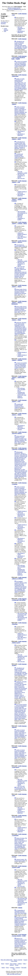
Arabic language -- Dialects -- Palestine (19, 359)
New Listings (13, 963)
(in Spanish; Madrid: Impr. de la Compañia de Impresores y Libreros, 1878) (20, 921)
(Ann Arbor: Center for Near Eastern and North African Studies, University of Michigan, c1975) (20, 145)
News (7, 967)
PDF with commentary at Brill (22, 172)
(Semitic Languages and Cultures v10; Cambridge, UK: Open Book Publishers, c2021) (20, 843)
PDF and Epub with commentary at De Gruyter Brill (22, 615)
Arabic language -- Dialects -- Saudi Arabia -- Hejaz (19, 377)
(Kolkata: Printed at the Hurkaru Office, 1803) (20, 712)
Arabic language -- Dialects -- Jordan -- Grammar (19, 199)
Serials (16, 965)
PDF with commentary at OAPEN (21, 28)
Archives (18, 967)
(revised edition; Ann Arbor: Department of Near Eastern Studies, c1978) (20, 64)
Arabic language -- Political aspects (19, 642)
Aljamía (20, 907)
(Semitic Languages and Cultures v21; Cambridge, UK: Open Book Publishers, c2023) (20, 587)
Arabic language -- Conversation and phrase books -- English (19, 57)
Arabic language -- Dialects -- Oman (19, 319)
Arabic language (6, 29)
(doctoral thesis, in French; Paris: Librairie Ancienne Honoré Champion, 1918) (20, 942)
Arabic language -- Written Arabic (19, 866)
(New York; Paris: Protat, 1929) (20, 912)
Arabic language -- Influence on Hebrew (19, 578)
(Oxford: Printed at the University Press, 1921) (20, 292)
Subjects (12, 965)
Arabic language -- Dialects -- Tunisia (19, 414)
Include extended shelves (14, 8)
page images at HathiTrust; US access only (21, 515)
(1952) (20, 860)
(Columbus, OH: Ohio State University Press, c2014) (20, 439)
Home (2, 963)
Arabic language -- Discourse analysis (19, 432)
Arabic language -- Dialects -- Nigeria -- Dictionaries (19, 303)
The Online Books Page (14, 3)
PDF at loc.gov (21, 178)
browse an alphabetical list (15, 9)
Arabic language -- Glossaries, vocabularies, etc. (19, 448)
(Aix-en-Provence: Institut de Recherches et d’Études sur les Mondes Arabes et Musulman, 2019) (20, 84)
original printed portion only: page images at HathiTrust (21, 395)
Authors (20, 963)
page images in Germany (21, 429)
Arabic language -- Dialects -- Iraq (19, 181)
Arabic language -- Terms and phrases (19, 816)
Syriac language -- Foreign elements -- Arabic (19, 935)
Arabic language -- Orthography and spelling (19, 599)
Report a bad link (18, 959)
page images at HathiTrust (21, 31)
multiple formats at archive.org (22, 192)
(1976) (19, 156)
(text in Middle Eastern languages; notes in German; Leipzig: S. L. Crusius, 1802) (20, 689)
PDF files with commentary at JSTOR (21, 176)
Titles (24, 963)
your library (3, 22)
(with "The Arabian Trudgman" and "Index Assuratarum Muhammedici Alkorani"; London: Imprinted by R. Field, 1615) (20, 464)
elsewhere (3, 23)
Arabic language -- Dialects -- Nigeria (19, 286)
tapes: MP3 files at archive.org (21, 237)
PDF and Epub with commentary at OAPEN (22, 619)
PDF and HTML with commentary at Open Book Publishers (22, 213)
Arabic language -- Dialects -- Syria (19, 400)
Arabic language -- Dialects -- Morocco (19, 241)
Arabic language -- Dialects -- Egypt (19, 138)
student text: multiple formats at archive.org (22, 234)
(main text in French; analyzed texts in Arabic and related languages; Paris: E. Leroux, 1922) (20, 272)
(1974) (19, 245)
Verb (5, 31)
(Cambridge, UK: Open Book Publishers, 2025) (20, 111)
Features (12, 967)
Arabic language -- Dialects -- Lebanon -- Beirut (19, 223)
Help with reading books (6, 959)
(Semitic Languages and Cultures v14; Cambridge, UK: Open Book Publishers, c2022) (20, 328)
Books (3, 967)
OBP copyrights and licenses (14, 974)
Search (7, 963)
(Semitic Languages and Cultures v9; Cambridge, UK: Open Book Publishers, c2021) (20, 45)
